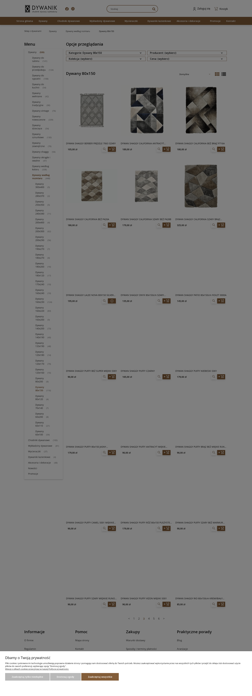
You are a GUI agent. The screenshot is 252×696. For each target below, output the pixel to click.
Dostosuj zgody (65, 676)
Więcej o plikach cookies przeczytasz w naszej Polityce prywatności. (37, 669)
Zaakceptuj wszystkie (100, 676)
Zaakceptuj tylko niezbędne (27, 676)
